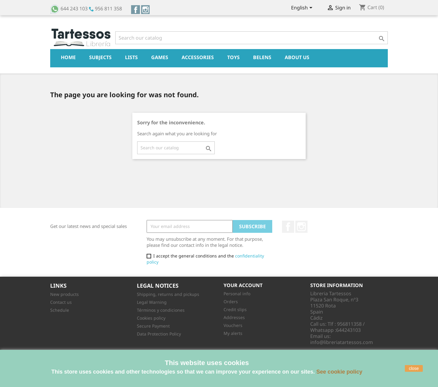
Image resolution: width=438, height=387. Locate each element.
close (414, 368)
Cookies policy (151, 318)
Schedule (59, 310)
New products (64, 294)
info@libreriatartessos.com (341, 342)
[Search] (251, 37)
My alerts (233, 333)
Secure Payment (153, 326)
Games (159, 57)
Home (68, 57)
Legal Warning (152, 302)
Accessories (198, 57)
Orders (231, 301)
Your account (243, 285)
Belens (262, 57)
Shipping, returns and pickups (168, 294)
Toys (233, 57)
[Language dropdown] (303, 8)
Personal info (237, 293)
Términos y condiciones (161, 310)
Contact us (61, 302)
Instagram (145, 9)
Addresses (234, 317)
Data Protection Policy (159, 334)
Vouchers (233, 325)
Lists (131, 57)
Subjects (100, 57)
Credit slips (235, 309)
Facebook (135, 9)
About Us (297, 57)
